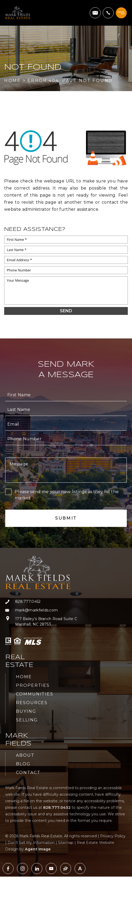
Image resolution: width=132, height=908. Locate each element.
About (25, 755)
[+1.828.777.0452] (108, 12)
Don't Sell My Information (31, 842)
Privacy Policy (112, 836)
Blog (23, 763)
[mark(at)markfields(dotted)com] (95, 12)
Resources (32, 702)
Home (24, 676)
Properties (33, 685)
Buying (26, 711)
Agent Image (38, 849)
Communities (34, 694)
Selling (27, 719)
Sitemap (65, 842)
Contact (28, 772)
